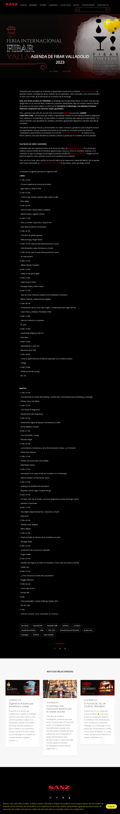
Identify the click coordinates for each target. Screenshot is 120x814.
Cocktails (65, 5)
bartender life (37, 626)
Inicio (24, 5)
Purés (43, 5)
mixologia (24, 635)
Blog (76, 5)
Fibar (42, 630)
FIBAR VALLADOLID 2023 (71, 133)
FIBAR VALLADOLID (88, 91)
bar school (24, 626)
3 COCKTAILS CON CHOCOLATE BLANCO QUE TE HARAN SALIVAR (59, 709)
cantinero (65, 626)
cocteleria (77, 626)
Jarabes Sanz (88, 630)
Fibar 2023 (51, 630)
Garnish (53, 5)
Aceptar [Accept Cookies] (111, 807)
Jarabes (33, 5)
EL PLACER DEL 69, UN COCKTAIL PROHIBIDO (95, 705)
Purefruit (36, 635)
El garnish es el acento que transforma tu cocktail (21, 705)
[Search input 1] (93, 10)
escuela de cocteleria (28, 630)
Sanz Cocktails (49, 635)
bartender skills (52, 626)
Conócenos (88, 5)
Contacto (103, 5)
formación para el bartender (69, 630)
